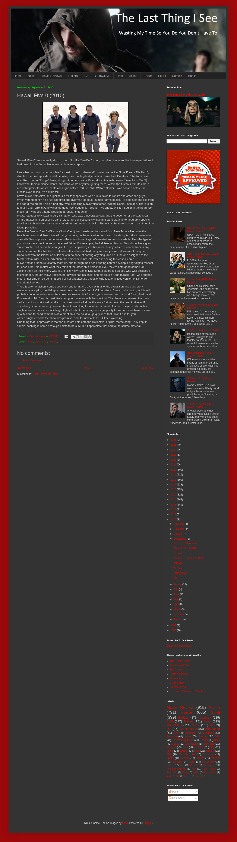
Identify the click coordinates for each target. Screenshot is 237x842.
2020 (174, 469)
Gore (192, 761)
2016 (174, 489)
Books (192, 76)
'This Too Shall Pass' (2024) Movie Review (203, 255)
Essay (185, 772)
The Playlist (176, 669)
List (169, 729)
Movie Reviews (51, 76)
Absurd (200, 758)
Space (170, 758)
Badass (183, 717)
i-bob (125, 823)
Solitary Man (180, 573)
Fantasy (199, 747)
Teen (185, 747)
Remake (52, 341)
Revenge (172, 736)
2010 (174, 519)
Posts (173, 791)
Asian (207, 721)
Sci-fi (215, 712)
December (180, 523)
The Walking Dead (182, 740)
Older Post (146, 367)
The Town (178, 553)
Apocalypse (209, 765)
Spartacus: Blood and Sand (188, 558)
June (177, 594)
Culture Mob (177, 682)
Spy (212, 747)
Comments (176, 798)
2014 (174, 499)
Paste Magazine (179, 674)
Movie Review (180, 707)
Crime (44, 341)
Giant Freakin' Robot (181, 665)
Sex (194, 768)
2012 (174, 509)
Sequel (204, 740)
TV (86, 76)
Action (133, 76)
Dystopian (191, 743)
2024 (174, 449)
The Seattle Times (180, 661)
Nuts (197, 750)
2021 (174, 464)
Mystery (210, 750)
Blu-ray (203, 736)
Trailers (73, 76)
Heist (196, 772)
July (176, 589)
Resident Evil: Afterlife (185, 543)
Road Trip (172, 772)
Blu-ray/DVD (102, 76)
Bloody (170, 765)
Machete (178, 568)
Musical (185, 758)
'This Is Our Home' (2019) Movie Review (202, 230)
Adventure (209, 743)
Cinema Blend (178, 687)
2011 (174, 514)
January (178, 619)
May (176, 599)
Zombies (190, 732)
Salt (175, 577)
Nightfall (198, 776)
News (31, 76)
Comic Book (188, 729)
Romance (208, 754)
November (180, 528)
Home (18, 76)
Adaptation (212, 729)
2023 (174, 454)
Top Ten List (187, 754)
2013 (174, 504)
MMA (169, 776)
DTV (217, 736)
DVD (176, 732)
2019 (174, 474)
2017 (174, 484)
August (178, 584)
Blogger (147, 823)
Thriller (188, 721)
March (177, 609)
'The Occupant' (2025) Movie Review (199, 354)
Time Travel (208, 768)
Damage (178, 563)
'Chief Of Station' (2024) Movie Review (200, 406)
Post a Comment (31, 360)
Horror (147, 76)
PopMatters (176, 678)
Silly (169, 754)
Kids (182, 765)
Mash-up (187, 776)
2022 (174, 459)
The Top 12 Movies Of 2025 (186, 94)
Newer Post (24, 367)
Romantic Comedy (176, 768)
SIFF (170, 721)
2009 (174, 625)
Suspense (208, 761)
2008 (174, 630)
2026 (174, 439)
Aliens (170, 750)
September (180, 538)
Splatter (184, 750)
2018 (174, 479)
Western (171, 747)
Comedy (205, 717)
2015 (174, 494)
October (178, 533)
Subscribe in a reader (179, 645)
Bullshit (177, 761)
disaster (215, 758)
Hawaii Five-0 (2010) (185, 548)
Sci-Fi (162, 76)
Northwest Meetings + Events (186, 691)
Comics (177, 76)
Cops (37, 341)
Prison (193, 765)
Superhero (208, 732)
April (176, 604)
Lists (120, 76)
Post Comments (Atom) (46, 374)
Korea (187, 736)
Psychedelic (210, 772)
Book (217, 740)
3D (177, 776)
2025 (174, 444)
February (179, 614)
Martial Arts (174, 725)
